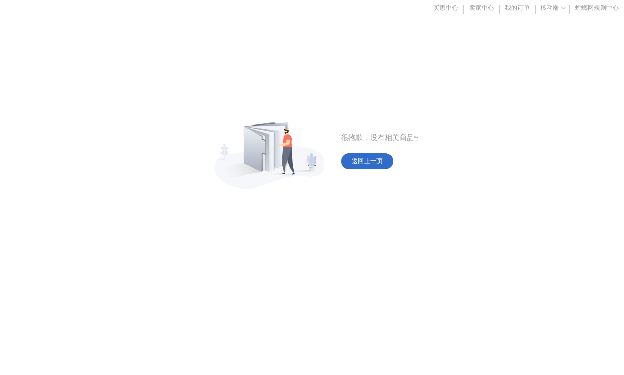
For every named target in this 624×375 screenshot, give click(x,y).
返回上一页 (367, 161)
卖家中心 (481, 7)
